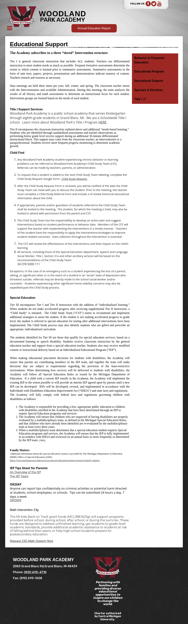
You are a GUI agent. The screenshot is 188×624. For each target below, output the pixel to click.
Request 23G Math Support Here (31, 541)
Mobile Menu (9, 28)
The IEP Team (19, 476)
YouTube (159, 4)
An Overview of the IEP (25, 472)
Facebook (148, 4)
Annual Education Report (94, 28)
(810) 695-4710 (35, 572)
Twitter (153, 4)
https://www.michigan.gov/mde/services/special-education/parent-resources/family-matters (55, 460)
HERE (102, 122)
